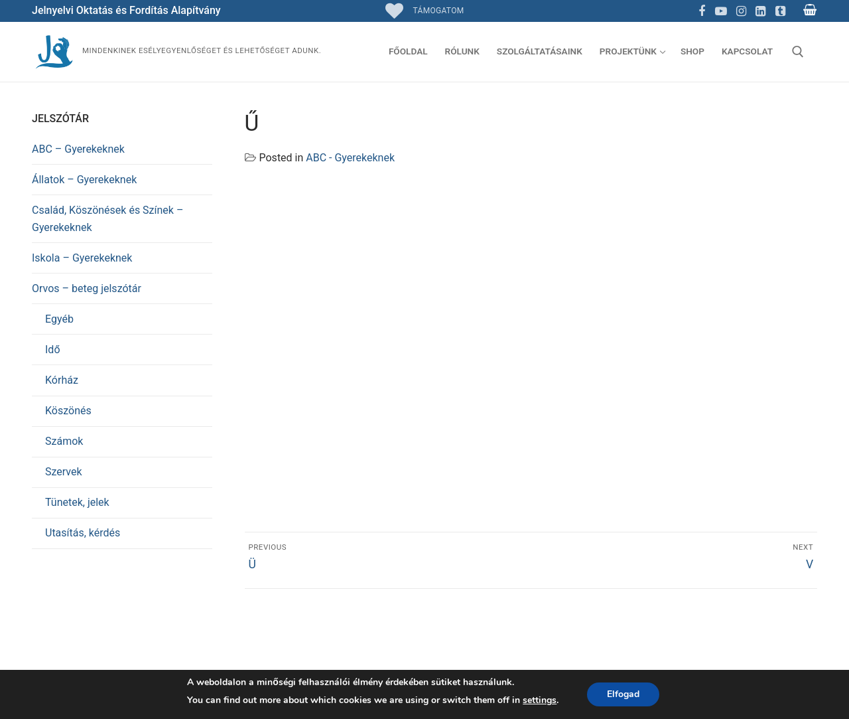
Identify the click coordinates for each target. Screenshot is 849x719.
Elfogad (623, 694)
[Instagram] (741, 11)
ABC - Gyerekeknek (350, 157)
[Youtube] (721, 11)
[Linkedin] (760, 11)
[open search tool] (798, 52)
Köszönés (68, 410)
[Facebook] (701, 11)
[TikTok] (780, 11)
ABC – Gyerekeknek (78, 149)
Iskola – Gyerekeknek (82, 258)
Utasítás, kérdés (82, 532)
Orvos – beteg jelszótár (86, 288)
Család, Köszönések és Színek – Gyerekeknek (107, 219)
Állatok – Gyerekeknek (84, 179)
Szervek (63, 471)
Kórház (61, 380)
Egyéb (59, 319)
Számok (64, 441)
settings (539, 700)
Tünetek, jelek (77, 502)
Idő (52, 349)
